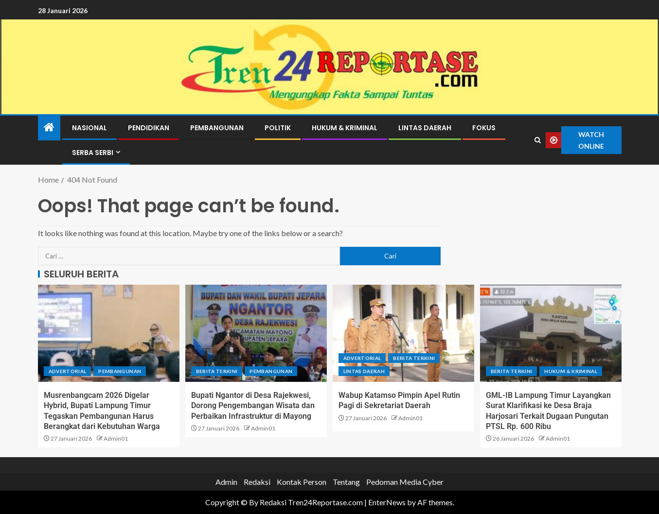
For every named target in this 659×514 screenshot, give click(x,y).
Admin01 (116, 438)
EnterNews (387, 502)
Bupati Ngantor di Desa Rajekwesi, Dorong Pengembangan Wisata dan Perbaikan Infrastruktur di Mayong (253, 406)
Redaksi (257, 481)
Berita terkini (217, 371)
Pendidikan (148, 128)
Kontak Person (301, 481)
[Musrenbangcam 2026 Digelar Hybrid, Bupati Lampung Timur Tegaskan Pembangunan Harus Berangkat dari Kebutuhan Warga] (108, 333)
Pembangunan (217, 128)
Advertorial (68, 371)
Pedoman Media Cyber (405, 481)
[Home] (49, 127)
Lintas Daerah (424, 128)
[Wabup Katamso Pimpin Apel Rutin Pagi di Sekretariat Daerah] (403, 333)
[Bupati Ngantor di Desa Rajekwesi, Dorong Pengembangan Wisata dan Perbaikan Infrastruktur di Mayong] (256, 333)
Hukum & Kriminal (344, 128)
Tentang (346, 481)
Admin (226, 481)
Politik (278, 128)
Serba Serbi (92, 152)
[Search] (537, 140)
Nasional (89, 128)
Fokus (484, 128)
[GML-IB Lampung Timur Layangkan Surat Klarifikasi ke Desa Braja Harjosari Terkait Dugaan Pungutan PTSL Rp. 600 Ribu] (551, 333)
